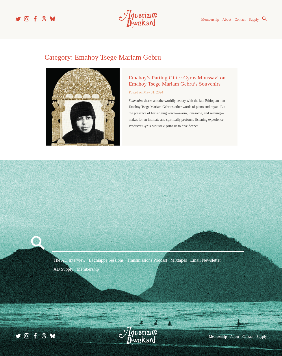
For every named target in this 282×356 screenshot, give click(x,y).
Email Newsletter (205, 260)
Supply (254, 19)
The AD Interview (69, 260)
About (226, 19)
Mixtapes (179, 260)
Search (264, 18)
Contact (240, 19)
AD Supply (63, 269)
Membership (210, 19)
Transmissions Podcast (147, 260)
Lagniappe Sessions (106, 260)
